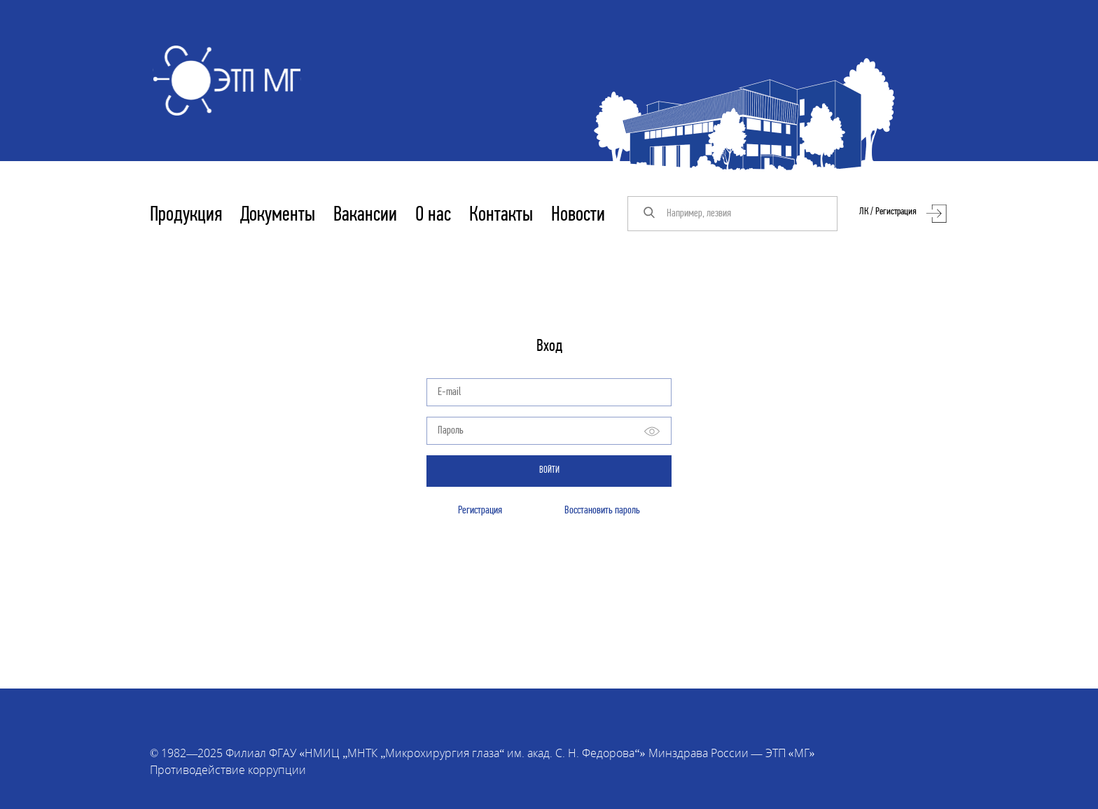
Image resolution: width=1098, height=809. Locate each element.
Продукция (186, 215)
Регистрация (480, 510)
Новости (578, 215)
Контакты (501, 215)
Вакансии (365, 215)
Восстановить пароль (602, 510)
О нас (433, 215)
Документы (277, 215)
